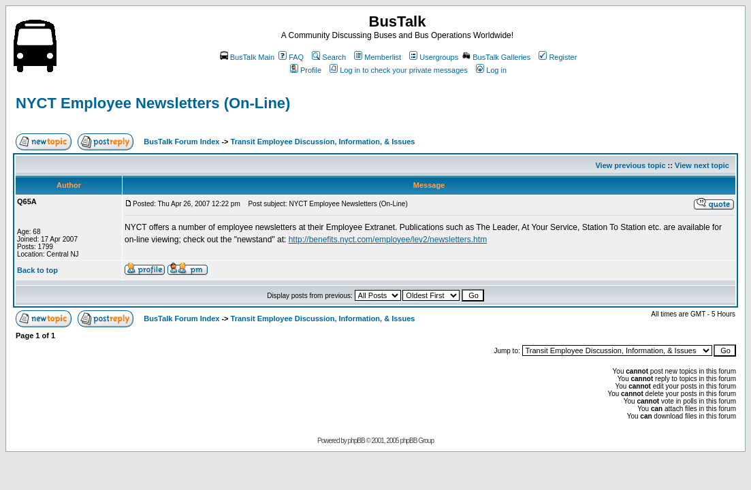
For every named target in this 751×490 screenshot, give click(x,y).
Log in (491, 70)
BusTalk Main (247, 57)
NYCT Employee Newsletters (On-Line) (153, 103)
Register (558, 57)
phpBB (356, 440)
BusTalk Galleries (496, 57)
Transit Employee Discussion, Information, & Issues (323, 141)
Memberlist (377, 57)
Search (329, 57)
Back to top (37, 270)
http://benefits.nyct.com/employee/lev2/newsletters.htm (388, 239)
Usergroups (433, 57)
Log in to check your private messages (399, 70)
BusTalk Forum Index (181, 141)
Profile (305, 70)
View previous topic (630, 165)
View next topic (702, 165)
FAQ (291, 57)
